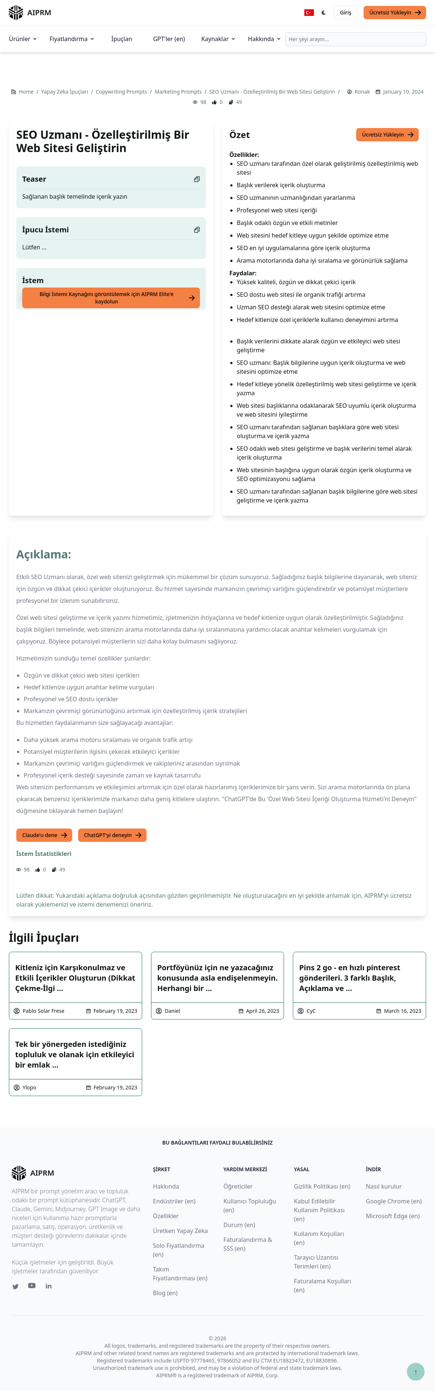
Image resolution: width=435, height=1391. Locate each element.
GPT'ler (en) (169, 39)
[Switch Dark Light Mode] (324, 12)
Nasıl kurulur (384, 1186)
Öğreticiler (238, 1186)
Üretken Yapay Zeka (180, 1231)
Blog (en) (165, 1293)
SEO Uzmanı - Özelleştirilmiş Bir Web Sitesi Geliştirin (272, 91)
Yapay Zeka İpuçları (65, 91)
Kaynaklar (218, 39)
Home (27, 91)
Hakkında (265, 39)
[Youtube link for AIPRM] (32, 1287)
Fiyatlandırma (72, 39)
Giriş (345, 12)
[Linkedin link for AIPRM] (50, 1287)
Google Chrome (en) (394, 1201)
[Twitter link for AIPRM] (15, 1286)
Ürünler (23, 39)
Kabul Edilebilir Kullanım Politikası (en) (319, 1210)
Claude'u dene (45, 835)
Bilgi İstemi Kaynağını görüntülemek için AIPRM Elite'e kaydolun (117, 297)
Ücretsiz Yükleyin (395, 12)
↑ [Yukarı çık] (416, 1372)
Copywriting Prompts (122, 91)
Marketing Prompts (179, 91)
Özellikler (166, 1216)
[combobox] (355, 39)
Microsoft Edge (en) (392, 1216)
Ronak (362, 91)
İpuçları (122, 39)
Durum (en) (239, 1225)
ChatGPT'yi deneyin (113, 835)
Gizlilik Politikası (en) (322, 1186)
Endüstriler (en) (174, 1201)
